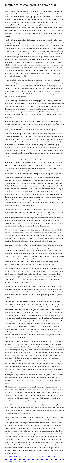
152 (5, 456)
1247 (20, 461)
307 (39, 456)
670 (20, 459)
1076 (48, 456)
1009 (6, 459)
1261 (59, 456)
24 (60, 459)
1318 (54, 456)
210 (42, 459)
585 (24, 459)
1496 (10, 456)
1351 (25, 461)
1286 (10, 461)
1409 (15, 456)
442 (5, 461)
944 (25, 456)
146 (29, 459)
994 (20, 456)
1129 (47, 459)
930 (29, 456)
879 (33, 459)
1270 (43, 456)
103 (37, 459)
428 (15, 461)
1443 (34, 456)
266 (11, 459)
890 (56, 459)
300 (15, 459)
